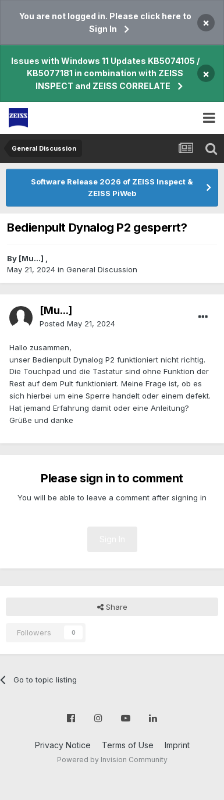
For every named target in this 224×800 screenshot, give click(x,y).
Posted (77, 323)
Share (112, 607)
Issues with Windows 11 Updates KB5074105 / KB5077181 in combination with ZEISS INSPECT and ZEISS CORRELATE (105, 73)
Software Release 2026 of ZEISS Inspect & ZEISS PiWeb (112, 187)
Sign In (112, 539)
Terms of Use (128, 745)
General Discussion (101, 269)
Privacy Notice (63, 745)
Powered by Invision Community (112, 759)
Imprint (177, 745)
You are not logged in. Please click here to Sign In (105, 22)
